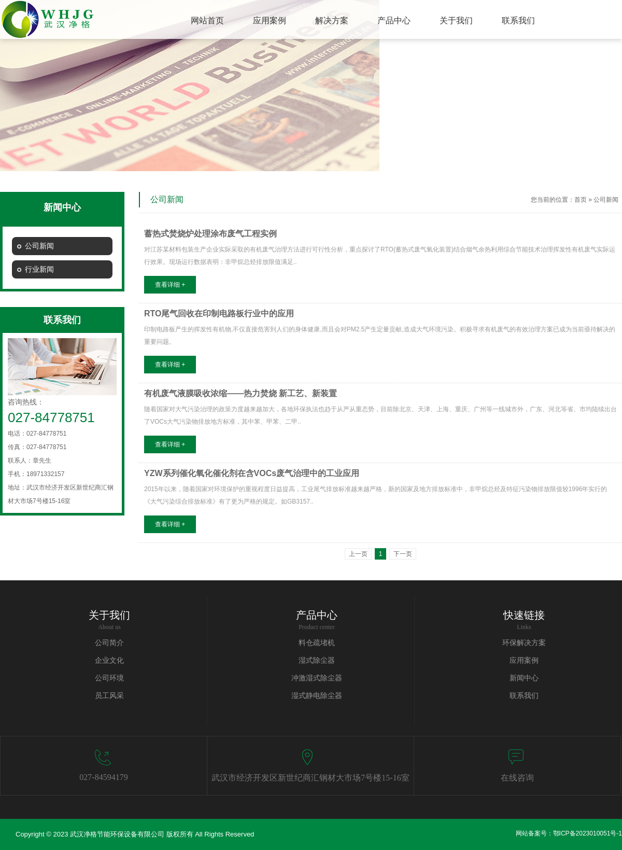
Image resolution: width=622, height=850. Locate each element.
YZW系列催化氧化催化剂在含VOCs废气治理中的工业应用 (251, 473)
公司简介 (109, 643)
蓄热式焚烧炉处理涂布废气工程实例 (210, 233)
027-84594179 (103, 777)
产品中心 (316, 615)
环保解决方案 (524, 643)
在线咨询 (517, 777)
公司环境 (109, 678)
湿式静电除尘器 (316, 696)
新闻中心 (524, 678)
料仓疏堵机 (317, 643)
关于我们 (109, 615)
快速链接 (524, 615)
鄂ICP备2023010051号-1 (587, 833)
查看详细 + (170, 284)
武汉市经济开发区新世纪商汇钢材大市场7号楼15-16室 (310, 777)
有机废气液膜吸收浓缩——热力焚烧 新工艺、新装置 (240, 393)
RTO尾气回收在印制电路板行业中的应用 (219, 313)
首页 (580, 199)
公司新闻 (605, 199)
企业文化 (109, 660)
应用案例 (524, 660)
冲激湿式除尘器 (316, 678)
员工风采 (109, 696)
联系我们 (524, 696)
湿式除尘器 (317, 660)
